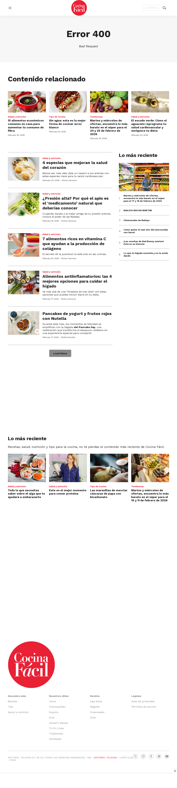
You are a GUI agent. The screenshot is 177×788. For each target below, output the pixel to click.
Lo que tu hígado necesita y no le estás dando (146, 254)
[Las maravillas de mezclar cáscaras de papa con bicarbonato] (109, 468)
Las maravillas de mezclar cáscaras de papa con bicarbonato (108, 494)
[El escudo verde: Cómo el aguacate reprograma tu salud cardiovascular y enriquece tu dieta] (150, 101)
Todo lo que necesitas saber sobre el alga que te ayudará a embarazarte (26, 494)
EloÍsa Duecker (68, 337)
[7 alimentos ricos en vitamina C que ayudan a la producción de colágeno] (23, 245)
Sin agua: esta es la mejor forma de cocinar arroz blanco (67, 124)
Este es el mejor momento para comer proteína (67, 492)
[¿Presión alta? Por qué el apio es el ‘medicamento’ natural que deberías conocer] (23, 204)
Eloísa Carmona (69, 180)
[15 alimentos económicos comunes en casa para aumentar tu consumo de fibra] (27, 101)
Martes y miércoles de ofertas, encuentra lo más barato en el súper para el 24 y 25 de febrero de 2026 (108, 127)
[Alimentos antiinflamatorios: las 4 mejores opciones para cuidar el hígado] (23, 282)
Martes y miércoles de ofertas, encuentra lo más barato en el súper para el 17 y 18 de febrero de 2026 (144, 198)
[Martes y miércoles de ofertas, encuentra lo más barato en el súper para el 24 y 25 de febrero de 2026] (109, 101)
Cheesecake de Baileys (137, 220)
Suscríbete (151, 8)
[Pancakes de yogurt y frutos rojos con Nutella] (23, 323)
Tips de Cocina (57, 117)
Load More (60, 353)
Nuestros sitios (59, 696)
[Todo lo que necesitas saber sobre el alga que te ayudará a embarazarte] (27, 468)
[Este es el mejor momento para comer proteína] (68, 468)
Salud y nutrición (17, 117)
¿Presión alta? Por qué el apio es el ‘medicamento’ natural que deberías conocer (75, 203)
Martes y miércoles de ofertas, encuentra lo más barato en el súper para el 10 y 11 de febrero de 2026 (150, 495)
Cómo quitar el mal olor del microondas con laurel (146, 231)
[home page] (79, 8)
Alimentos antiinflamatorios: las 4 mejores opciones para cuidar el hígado (77, 281)
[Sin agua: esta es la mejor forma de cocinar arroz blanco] (68, 101)
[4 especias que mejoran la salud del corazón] (23, 169)
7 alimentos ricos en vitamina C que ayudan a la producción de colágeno (74, 243)
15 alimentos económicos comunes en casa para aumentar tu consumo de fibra (26, 125)
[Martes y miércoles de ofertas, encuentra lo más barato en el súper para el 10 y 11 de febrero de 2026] (150, 468)
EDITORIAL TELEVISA (105, 757)
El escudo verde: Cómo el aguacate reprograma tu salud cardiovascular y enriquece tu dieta (149, 125)
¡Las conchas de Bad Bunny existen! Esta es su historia (144, 242)
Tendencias (96, 117)
